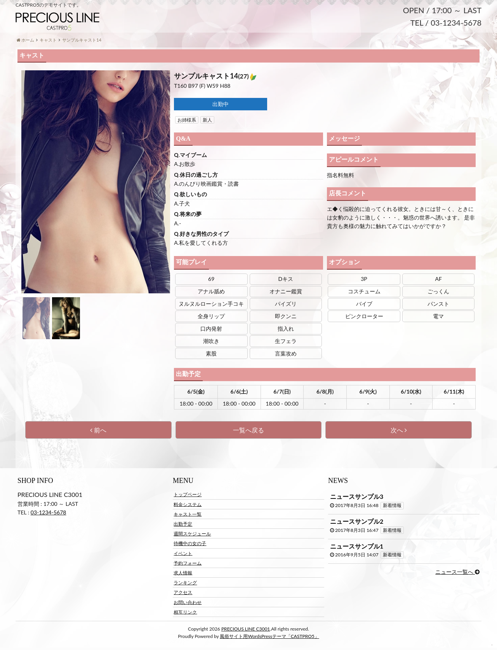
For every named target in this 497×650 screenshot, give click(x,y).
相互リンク (185, 614)
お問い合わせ (188, 604)
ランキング (185, 584)
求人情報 (183, 575)
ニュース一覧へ (457, 573)
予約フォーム (188, 565)
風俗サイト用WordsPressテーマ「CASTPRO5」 (269, 638)
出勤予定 (183, 526)
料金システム (188, 506)
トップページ (188, 496)
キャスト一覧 (188, 516)
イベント (183, 555)
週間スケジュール (192, 535)
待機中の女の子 (190, 545)
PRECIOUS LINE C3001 (245, 631)
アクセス (183, 594)
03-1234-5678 (48, 514)
